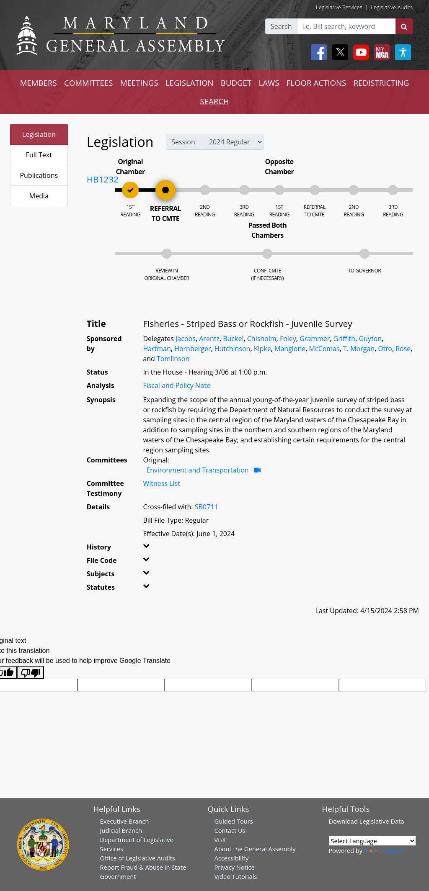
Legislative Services (339, 7)
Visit (220, 839)
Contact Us (230, 830)
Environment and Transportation (197, 470)
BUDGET (236, 82)
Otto (385, 348)
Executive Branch (124, 821)
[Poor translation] (30, 672)
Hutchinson (232, 348)
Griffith (344, 338)
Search (281, 26)
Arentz (209, 338)
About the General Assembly (255, 849)
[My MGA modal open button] (380, 52)
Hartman (157, 348)
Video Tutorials (235, 876)
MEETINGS (139, 82)
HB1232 (103, 179)
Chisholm (262, 338)
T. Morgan (359, 348)
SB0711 (206, 506)
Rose (403, 348)
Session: (184, 141)
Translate (385, 850)
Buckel (233, 338)
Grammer (315, 338)
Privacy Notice (234, 867)
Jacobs (186, 338)
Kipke (262, 348)
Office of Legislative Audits (137, 858)
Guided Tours (233, 821)
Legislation (39, 134)
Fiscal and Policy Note (176, 385)
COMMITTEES (88, 82)
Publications (39, 175)
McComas (324, 348)
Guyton (370, 338)
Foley (288, 338)
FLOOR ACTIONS (316, 82)
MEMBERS (38, 82)
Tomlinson (173, 358)
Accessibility (231, 858)
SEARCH (214, 101)
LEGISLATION (189, 82)
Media (39, 195)
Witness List (161, 483)
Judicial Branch (121, 830)
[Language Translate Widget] (372, 841)
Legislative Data (381, 821)
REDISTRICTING (381, 82)
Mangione (289, 348)
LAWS (268, 82)
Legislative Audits (392, 7)
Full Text (39, 154)
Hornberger (192, 348)
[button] (151, 548)
